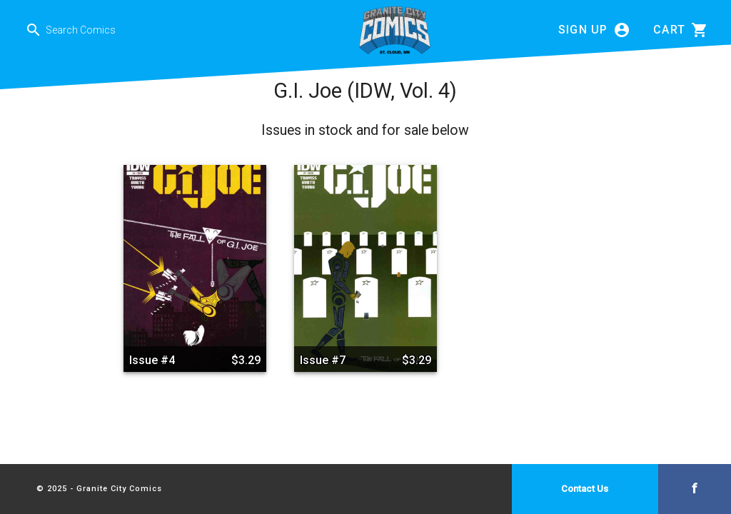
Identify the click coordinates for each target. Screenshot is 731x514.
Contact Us (584, 488)
